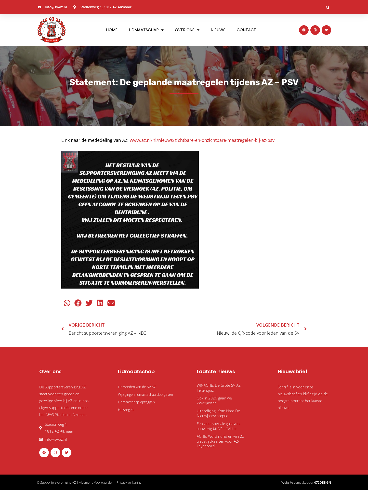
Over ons (187, 30)
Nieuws (218, 30)
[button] (327, 7)
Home (112, 30)
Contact (246, 30)
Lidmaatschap (146, 30)
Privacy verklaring (129, 482)
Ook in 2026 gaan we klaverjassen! (214, 400)
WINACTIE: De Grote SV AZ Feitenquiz (219, 388)
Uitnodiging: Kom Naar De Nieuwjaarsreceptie (218, 413)
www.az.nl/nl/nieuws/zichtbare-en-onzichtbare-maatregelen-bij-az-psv (202, 140)
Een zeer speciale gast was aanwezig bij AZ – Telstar (218, 426)
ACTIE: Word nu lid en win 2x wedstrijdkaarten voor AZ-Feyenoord (220, 441)
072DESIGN (322, 482)
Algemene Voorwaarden (96, 482)
